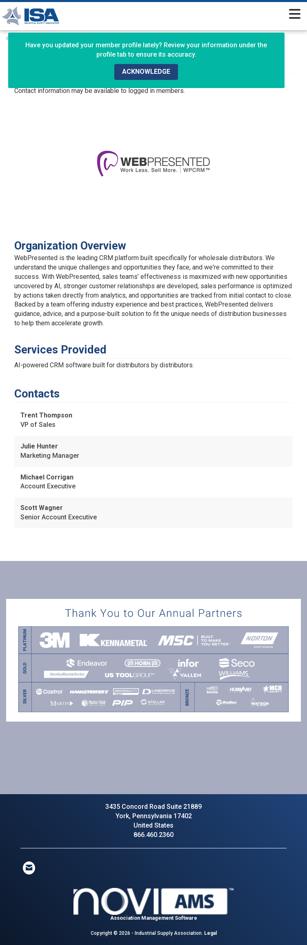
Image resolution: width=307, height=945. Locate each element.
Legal (210, 933)
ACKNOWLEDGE (146, 71)
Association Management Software (153, 904)
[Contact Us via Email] (29, 867)
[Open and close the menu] (196, 14)
